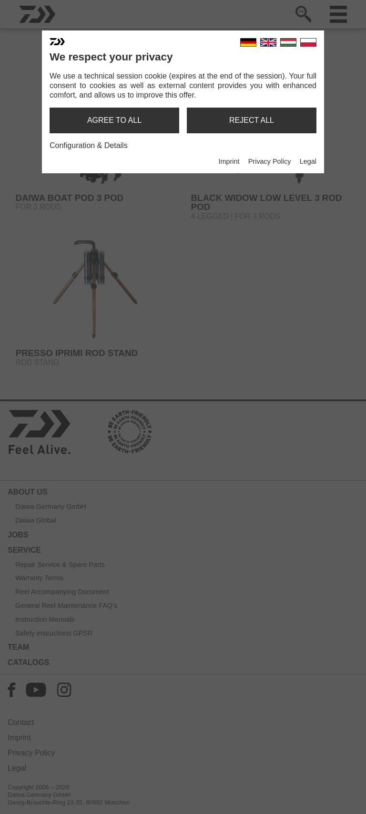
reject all (251, 120)
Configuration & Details (89, 145)
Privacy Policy (269, 161)
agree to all (114, 120)
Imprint (228, 161)
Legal (308, 161)
